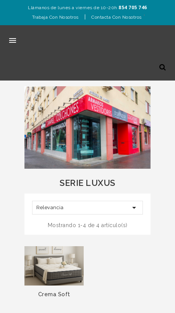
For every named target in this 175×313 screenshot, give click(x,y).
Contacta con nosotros (116, 17)
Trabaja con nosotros (55, 17)
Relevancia (87, 207)
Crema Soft (54, 294)
